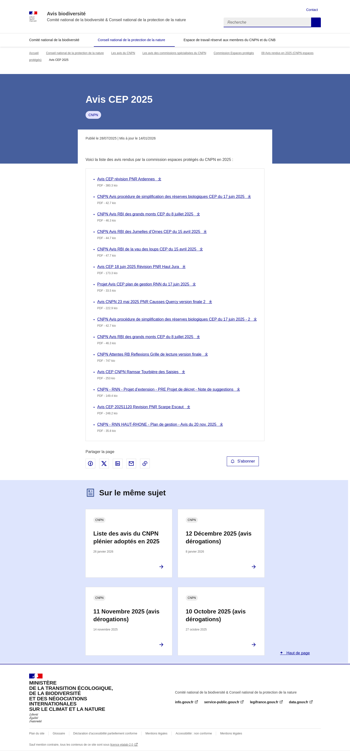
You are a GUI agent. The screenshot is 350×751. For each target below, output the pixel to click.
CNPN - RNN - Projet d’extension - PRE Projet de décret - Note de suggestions (166, 389)
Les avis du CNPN (123, 53)
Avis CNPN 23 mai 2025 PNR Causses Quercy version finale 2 (152, 302)
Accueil (34, 53)
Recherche (316, 22)
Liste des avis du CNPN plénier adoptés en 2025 (126, 537)
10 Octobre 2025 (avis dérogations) (216, 615)
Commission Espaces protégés (234, 53)
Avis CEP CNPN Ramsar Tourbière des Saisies (138, 372)
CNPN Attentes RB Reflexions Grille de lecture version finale (149, 354)
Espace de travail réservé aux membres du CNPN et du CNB (229, 40)
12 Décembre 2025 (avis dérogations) (219, 537)
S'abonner (243, 461)
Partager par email (131, 463)
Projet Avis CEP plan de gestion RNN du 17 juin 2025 (143, 284)
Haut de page (297, 653)
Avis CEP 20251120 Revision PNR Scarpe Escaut (141, 407)
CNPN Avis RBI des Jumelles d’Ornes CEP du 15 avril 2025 (149, 232)
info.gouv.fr (184, 702)
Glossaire (59, 733)
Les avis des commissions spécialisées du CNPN (174, 53)
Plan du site (36, 733)
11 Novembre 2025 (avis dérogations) (126, 615)
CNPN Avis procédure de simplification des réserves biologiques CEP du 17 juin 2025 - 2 (174, 319)
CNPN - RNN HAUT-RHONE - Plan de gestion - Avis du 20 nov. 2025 (157, 424)
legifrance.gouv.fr (264, 702)
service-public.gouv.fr (221, 702)
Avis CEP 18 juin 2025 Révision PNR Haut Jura (138, 267)
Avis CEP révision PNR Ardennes (126, 179)
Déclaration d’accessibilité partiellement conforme (105, 733)
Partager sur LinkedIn (117, 463)
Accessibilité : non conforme (194, 733)
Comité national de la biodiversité (54, 40)
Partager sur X (104, 463)
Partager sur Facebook (90, 463)
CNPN (93, 115)
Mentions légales (156, 733)
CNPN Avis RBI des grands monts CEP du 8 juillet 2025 (145, 214)
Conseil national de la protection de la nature (131, 40)
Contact (312, 10)
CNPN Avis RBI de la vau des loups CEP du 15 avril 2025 (147, 249)
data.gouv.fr (298, 702)
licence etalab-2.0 (121, 744)
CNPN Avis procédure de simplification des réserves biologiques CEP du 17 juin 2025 (171, 197)
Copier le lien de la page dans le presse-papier (145, 463)
